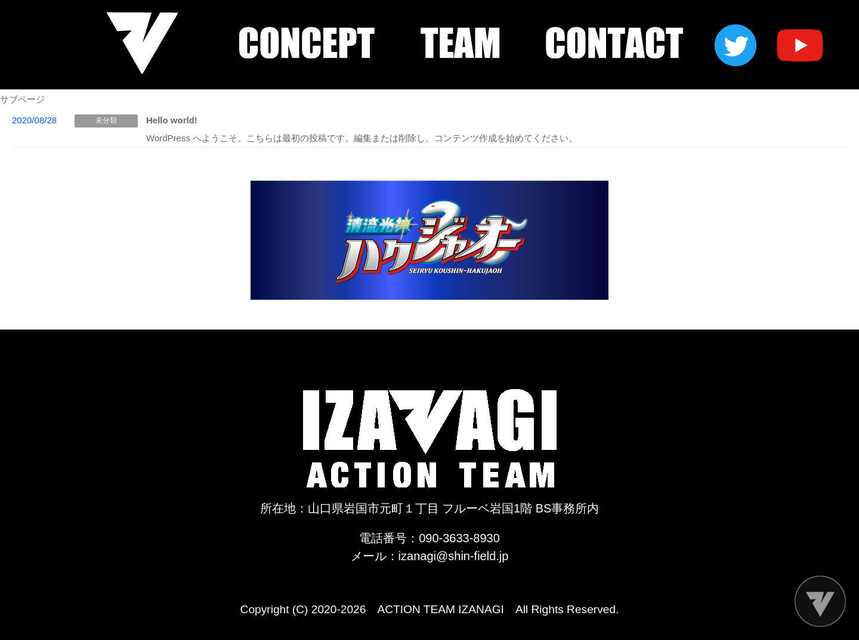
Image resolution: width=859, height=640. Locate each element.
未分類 (106, 120)
